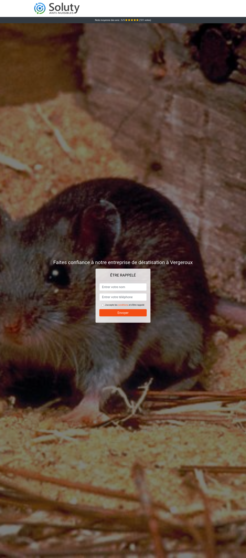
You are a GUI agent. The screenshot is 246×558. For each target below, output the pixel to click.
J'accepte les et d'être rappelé (124, 305)
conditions (123, 305)
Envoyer (123, 313)
